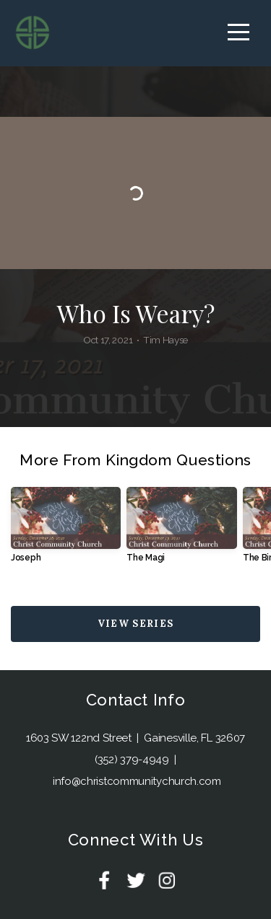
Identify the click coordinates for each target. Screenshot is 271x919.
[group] (66, 530)
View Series (135, 623)
